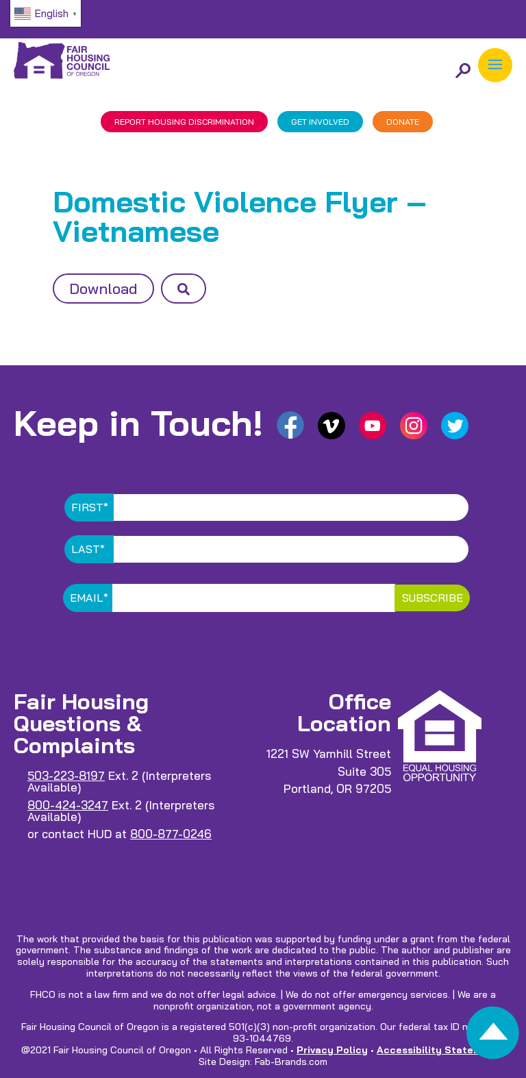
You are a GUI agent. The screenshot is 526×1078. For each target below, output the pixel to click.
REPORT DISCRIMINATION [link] (184, 122)
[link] (492, 1036)
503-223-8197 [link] (66, 775)
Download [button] (103, 288)
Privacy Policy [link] (332, 1050)
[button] (495, 65)
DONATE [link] (402, 122)
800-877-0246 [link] (171, 833)
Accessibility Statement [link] (438, 1050)
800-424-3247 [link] (67, 805)
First (89, 507)
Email (89, 597)
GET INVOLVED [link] (320, 122)
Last (88, 549)
